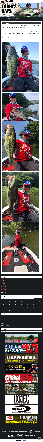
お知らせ (3, 316)
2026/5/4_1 (3, 280)
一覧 (41, 277)
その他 (30, 25)
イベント (3, 319)
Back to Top (39, 438)
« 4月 (10, 310)
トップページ (3, 18)
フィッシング (34, 25)
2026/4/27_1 (3, 286)
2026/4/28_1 (3, 283)
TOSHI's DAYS (9, 18)
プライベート (39, 25)
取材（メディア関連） (5, 325)
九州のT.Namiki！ (7, 23)
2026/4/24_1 (3, 292)
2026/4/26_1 (3, 289)
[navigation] (41, 1)
